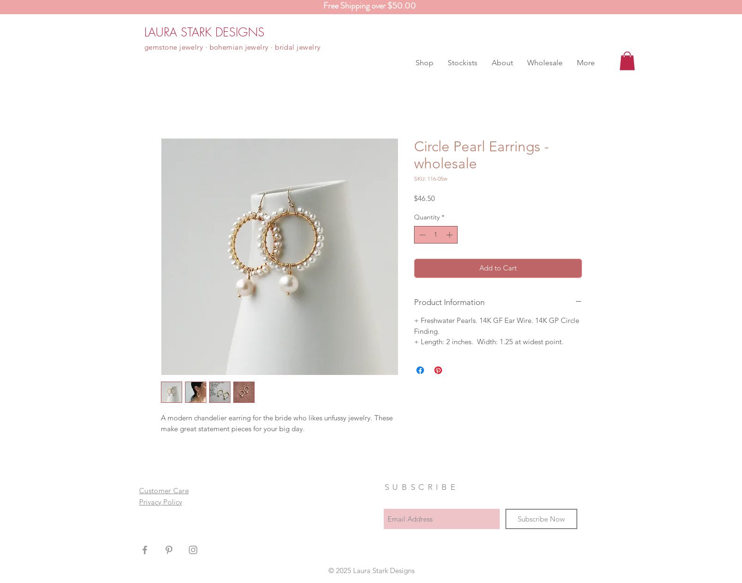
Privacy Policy (160, 501)
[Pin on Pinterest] (438, 370)
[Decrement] (421, 234)
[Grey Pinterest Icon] (169, 550)
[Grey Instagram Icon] (193, 550)
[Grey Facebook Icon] (144, 550)
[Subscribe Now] (541, 519)
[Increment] (450, 234)
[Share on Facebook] (420, 370)
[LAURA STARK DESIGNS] (204, 32)
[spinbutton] (435, 234)
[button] (424, 63)
